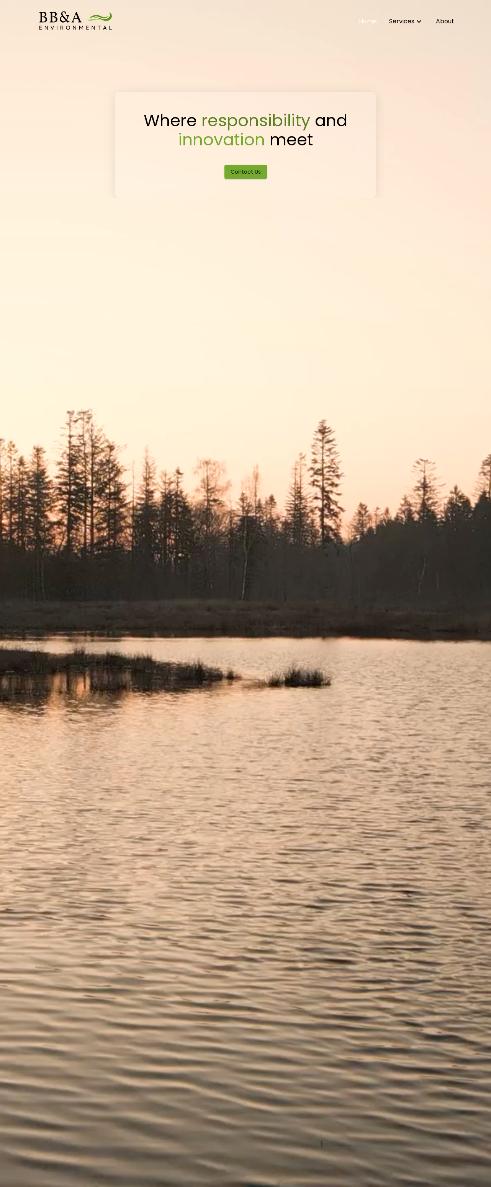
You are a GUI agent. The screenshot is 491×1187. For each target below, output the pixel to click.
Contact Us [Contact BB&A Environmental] (246, 172)
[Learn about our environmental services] (406, 21)
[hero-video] (245, 593)
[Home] (75, 21)
